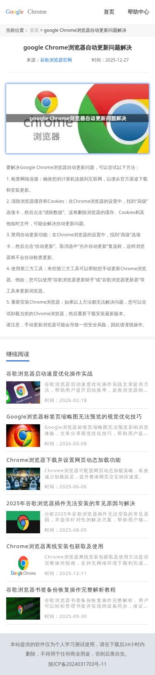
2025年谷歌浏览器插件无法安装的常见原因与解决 (71, 503)
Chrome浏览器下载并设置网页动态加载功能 (63, 459)
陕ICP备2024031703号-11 (77, 653)
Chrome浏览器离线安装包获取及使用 (54, 546)
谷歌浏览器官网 (56, 60)
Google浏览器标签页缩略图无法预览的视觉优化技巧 (74, 416)
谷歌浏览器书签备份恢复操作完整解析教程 (61, 589)
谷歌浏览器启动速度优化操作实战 (49, 373)
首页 (109, 11)
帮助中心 (138, 11)
